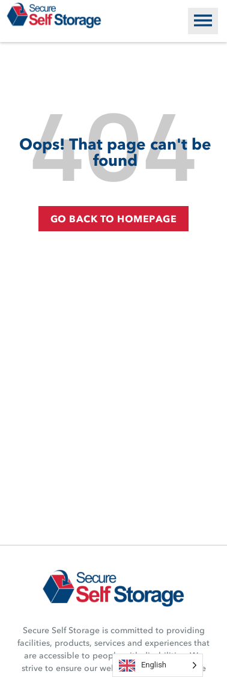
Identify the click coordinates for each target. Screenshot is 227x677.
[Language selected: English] (157, 665)
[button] (203, 21)
